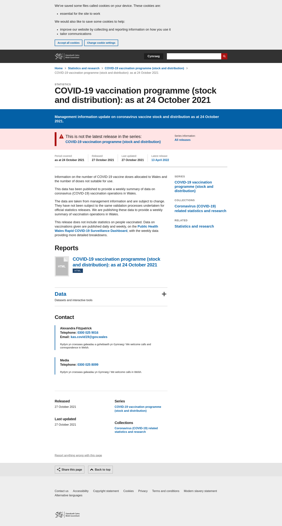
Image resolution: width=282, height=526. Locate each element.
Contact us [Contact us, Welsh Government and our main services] (61, 491)
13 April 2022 (160, 160)
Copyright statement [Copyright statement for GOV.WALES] (106, 491)
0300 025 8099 (87, 364)
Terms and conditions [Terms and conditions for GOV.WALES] (165, 491)
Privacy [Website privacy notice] (143, 491)
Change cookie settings (101, 42)
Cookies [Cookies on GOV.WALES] (128, 491)
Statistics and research (83, 68)
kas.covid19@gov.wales (89, 337)
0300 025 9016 (87, 332)
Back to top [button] (102, 469)
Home (59, 68)
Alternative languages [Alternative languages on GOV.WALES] (68, 495)
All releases (183, 139)
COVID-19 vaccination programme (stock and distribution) (144, 68)
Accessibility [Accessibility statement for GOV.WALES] (80, 491)
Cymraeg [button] (154, 56)
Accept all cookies (68, 42)
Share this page (72, 469)
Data (60, 293)
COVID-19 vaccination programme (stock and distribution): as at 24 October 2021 (62, 266)
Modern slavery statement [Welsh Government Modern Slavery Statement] (200, 491)
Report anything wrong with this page (78, 455)
